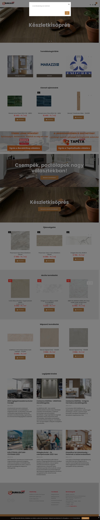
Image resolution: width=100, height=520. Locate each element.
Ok (67, 13)
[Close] (68, 4)
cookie (70, 518)
